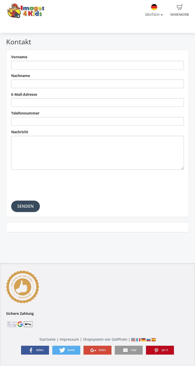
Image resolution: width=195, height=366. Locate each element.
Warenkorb (179, 10)
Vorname (19, 56)
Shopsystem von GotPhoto (105, 339)
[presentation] (49, 183)
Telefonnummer (25, 113)
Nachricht (19, 131)
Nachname (20, 75)
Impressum (69, 339)
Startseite (47, 339)
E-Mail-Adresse (24, 94)
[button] (35, 350)
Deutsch (154, 10)
